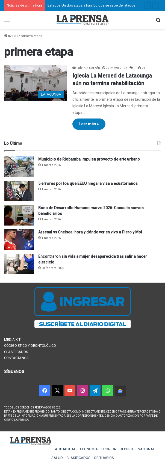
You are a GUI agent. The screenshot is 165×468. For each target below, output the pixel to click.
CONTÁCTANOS (16, 358)
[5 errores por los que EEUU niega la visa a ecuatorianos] (19, 191)
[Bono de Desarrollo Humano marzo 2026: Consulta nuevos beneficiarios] (19, 215)
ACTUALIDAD (65, 449)
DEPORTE (127, 449)
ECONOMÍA (89, 449)
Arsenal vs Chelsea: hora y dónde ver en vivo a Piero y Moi (90, 232)
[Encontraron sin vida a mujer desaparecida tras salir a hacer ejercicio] (19, 264)
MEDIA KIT (12, 339)
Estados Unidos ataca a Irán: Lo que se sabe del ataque (91, 5)
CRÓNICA (108, 449)
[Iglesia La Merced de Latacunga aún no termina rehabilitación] (35, 83)
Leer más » (89, 124)
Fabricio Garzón (88, 68)
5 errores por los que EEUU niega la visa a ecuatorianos (88, 183)
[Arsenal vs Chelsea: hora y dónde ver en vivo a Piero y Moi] (19, 239)
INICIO (11, 36)
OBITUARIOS (104, 458)
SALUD (57, 458)
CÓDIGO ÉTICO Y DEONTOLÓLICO (30, 345)
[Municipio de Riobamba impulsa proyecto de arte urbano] (19, 166)
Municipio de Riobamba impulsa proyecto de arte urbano (89, 159)
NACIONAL (146, 449)
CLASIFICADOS (16, 352)
